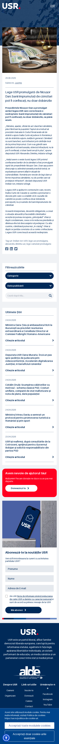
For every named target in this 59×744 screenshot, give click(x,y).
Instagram (47, 699)
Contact (29, 706)
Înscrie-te (29, 690)
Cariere (29, 701)
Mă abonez (18, 610)
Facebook (48, 694)
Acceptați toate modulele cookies (30, 725)
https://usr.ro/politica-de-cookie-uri (21, 718)
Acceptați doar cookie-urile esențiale (29, 736)
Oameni (10, 690)
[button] (6, 738)
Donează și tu (20, 488)
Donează (28, 695)
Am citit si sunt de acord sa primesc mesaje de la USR (32, 599)
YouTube (47, 704)
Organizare (10, 695)
